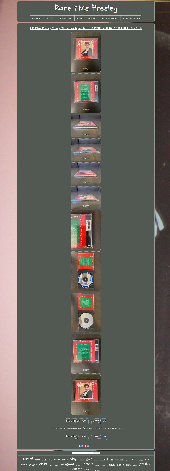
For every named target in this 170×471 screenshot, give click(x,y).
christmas (97, 470)
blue (135, 465)
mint (133, 459)
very (24, 464)
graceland (119, 460)
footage (78, 465)
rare (88, 464)
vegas (56, 465)
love (50, 460)
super (126, 460)
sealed (111, 464)
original (67, 464)
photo (120, 464)
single (97, 465)
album (57, 459)
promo (33, 464)
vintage (77, 469)
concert (88, 469)
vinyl (73, 459)
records (140, 460)
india (44, 460)
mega (37, 459)
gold (89, 459)
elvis (43, 464)
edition (65, 459)
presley (144, 464)
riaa (147, 459)
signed (102, 460)
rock (96, 460)
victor (82, 460)
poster (103, 465)
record (28, 459)
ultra (50, 465)
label (128, 464)
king (110, 459)
